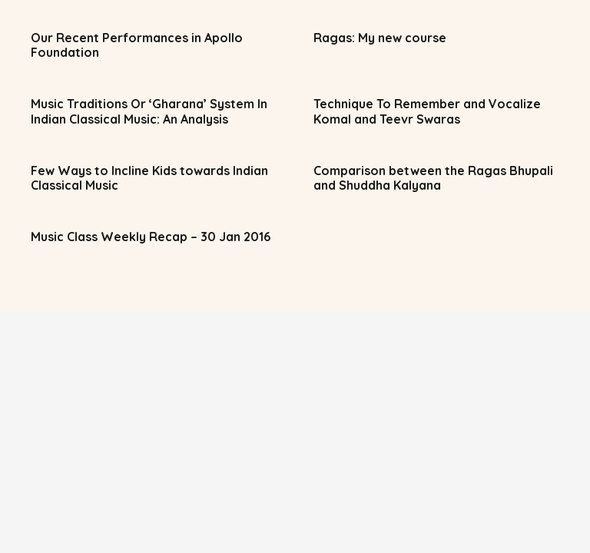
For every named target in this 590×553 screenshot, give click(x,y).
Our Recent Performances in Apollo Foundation (137, 45)
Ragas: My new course (379, 37)
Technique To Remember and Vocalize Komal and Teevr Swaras (427, 111)
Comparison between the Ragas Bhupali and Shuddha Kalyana (433, 178)
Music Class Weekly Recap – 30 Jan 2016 (150, 236)
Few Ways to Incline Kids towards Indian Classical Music (149, 178)
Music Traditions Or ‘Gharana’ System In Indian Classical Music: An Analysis (149, 111)
